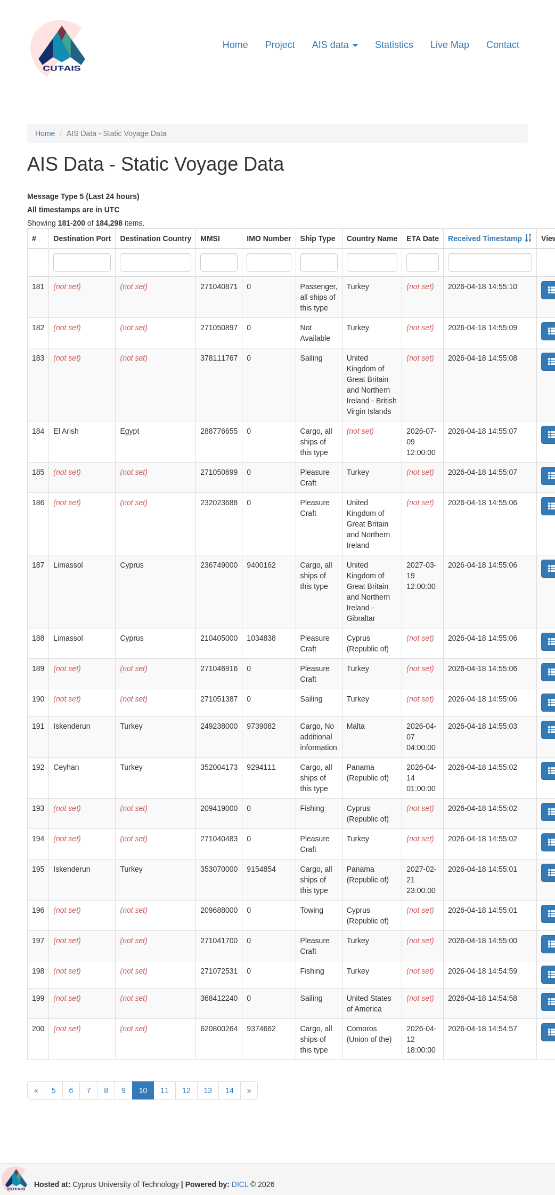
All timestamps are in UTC (73, 209)
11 (164, 1090)
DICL (240, 1184)
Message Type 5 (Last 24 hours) (83, 196)
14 (229, 1090)
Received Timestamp (485, 238)
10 (143, 1090)
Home (235, 44)
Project (280, 44)
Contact (502, 44)
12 (186, 1090)
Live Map (449, 44)
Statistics (394, 44)
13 (208, 1090)
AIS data (335, 44)
